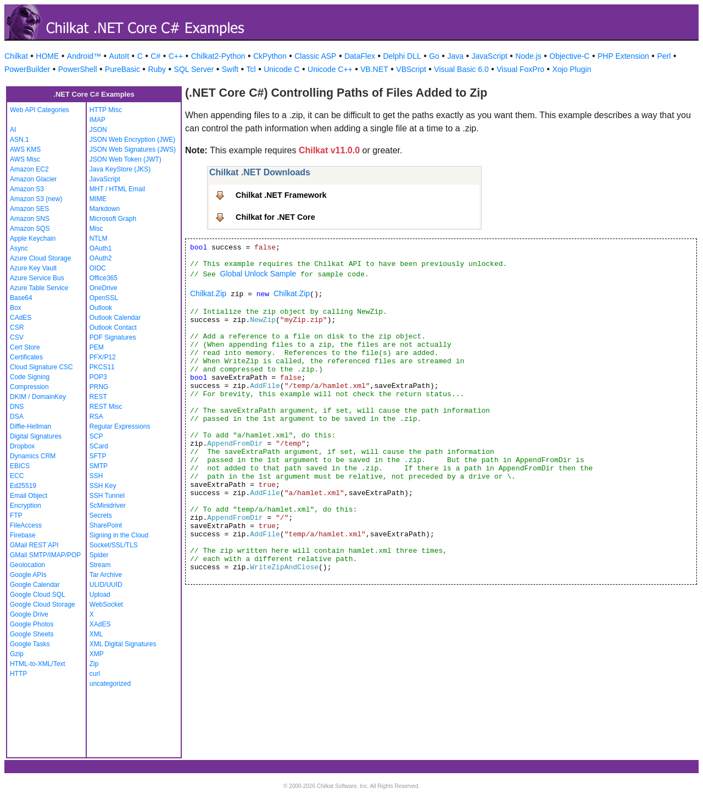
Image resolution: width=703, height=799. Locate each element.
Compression (29, 387)
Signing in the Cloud (119, 535)
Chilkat (16, 56)
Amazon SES (29, 209)
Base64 (21, 298)
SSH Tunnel (107, 496)
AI (13, 130)
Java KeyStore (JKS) (120, 169)
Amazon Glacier (33, 179)
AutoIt (119, 56)
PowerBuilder (27, 69)
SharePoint (106, 525)
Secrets (101, 515)
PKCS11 (102, 367)
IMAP (97, 120)
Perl (664, 56)
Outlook (101, 308)
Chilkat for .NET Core (275, 217)
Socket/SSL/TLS (114, 545)
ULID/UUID (106, 585)
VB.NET (374, 69)
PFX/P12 (103, 357)
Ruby (157, 69)
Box (15, 308)
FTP (16, 515)
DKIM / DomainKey (38, 397)
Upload (100, 594)
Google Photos (31, 624)
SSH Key (103, 486)
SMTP (99, 466)
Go (434, 56)
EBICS (20, 466)
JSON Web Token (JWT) (125, 159)
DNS (17, 406)
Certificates (26, 357)
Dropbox (22, 446)
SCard (99, 446)
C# (155, 56)
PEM (97, 347)
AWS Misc (25, 159)
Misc (96, 228)
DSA (17, 416)
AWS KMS (25, 149)
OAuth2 (101, 258)
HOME (47, 56)
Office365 (104, 278)
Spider (99, 555)
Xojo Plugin (572, 69)
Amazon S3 (27, 189)
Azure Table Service (39, 288)
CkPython (270, 56)
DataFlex (359, 56)
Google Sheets (31, 634)
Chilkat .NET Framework (281, 195)
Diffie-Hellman (30, 426)
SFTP (98, 456)
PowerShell (77, 69)
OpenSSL (104, 298)
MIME (98, 199)
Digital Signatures (36, 436)
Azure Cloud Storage (40, 258)
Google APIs (28, 575)
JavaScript (489, 56)
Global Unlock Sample (258, 273)
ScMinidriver (108, 505)
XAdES (100, 624)
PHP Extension (623, 56)
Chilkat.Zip (208, 293)
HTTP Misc (106, 110)
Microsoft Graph (113, 219)
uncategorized (110, 683)
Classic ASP (315, 56)
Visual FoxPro (520, 69)
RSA (96, 416)
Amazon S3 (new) (36, 199)
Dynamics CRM (32, 456)
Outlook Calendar (115, 317)
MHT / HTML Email (117, 189)
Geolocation (27, 565)
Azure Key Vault (33, 268)
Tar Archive (106, 575)
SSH (96, 476)
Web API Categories (39, 110)
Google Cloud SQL (37, 594)
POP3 (98, 377)
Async (19, 248)
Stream (100, 565)
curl (95, 674)
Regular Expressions (120, 426)
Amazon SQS (30, 228)
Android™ (84, 56)
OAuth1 (101, 248)
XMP (97, 654)
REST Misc (106, 406)
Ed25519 (23, 486)
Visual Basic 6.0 (461, 69)
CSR (17, 327)
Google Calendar (35, 585)
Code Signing (29, 377)
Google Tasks (30, 644)
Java (455, 56)
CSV (17, 337)
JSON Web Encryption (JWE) (132, 139)
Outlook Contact (113, 327)
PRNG (99, 387)
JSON (98, 130)
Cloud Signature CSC (41, 367)
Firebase (23, 535)
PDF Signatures (113, 337)
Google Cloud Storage (42, 604)
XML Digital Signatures (123, 644)
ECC (17, 476)
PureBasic (122, 69)
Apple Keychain (32, 238)
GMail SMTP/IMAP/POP (45, 555)
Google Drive (29, 614)
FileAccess (26, 525)
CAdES (20, 317)
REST (98, 397)
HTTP (18, 674)
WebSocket (106, 604)
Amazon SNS (29, 219)
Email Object (28, 496)
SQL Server (194, 69)
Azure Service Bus (37, 278)
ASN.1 (19, 139)
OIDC (98, 268)
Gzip (17, 654)
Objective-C (569, 56)
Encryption (25, 505)
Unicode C (281, 69)
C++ (176, 56)
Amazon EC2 (29, 169)
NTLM (99, 238)
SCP (96, 436)
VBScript (411, 69)
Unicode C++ (330, 69)
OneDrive (104, 288)
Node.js (528, 56)
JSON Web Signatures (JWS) (133, 149)
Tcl (251, 69)
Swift (230, 69)
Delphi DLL (402, 56)
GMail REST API (34, 545)
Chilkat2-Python (218, 56)
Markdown (105, 209)
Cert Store (25, 347)
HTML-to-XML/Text (37, 664)
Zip (94, 664)
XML (96, 634)
